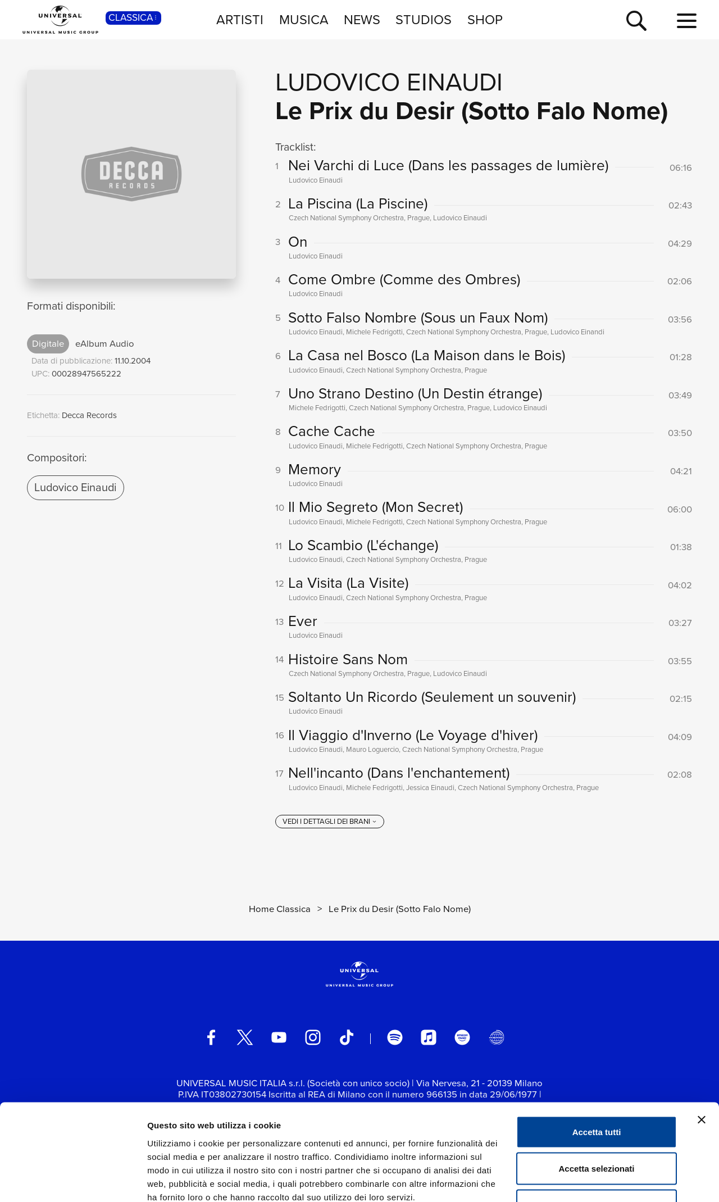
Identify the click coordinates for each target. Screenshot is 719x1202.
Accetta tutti (596, 1054)
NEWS (362, 19)
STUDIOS (423, 19)
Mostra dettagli (591, 1180)
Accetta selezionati (596, 1091)
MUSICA (304, 19)
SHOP (485, 19)
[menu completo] (687, 21)
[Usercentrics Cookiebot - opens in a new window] (73, 1180)
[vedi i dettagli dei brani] (329, 822)
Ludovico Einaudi (75, 487)
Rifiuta (597, 1128)
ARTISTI (239, 19)
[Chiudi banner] (702, 1042)
